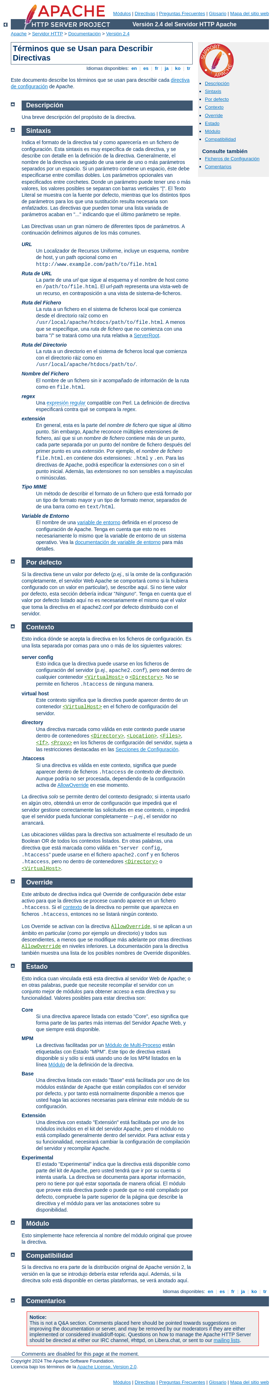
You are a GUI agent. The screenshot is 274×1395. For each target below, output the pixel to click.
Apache (19, 33)
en (134, 68)
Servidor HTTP (47, 33)
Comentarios (218, 166)
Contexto (214, 107)
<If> (42, 743)
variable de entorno (98, 522)
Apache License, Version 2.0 (106, 1366)
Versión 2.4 (118, 33)
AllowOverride (73, 785)
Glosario (217, 13)
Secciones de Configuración (147, 749)
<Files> (170, 736)
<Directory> (145, 677)
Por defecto (217, 99)
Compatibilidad (220, 139)
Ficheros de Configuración (232, 158)
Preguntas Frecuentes (182, 13)
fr (157, 68)
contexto (72, 907)
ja (166, 68)
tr (189, 68)
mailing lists (226, 1340)
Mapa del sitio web (249, 13)
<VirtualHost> (104, 677)
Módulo (212, 131)
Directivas (145, 13)
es (146, 68)
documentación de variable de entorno (118, 542)
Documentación (84, 33)
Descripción (217, 83)
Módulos (122, 13)
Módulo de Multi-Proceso (133, 1045)
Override (214, 115)
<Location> (142, 736)
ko (178, 68)
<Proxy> (61, 743)
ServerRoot (146, 335)
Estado (212, 123)
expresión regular (66, 403)
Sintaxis (213, 91)
